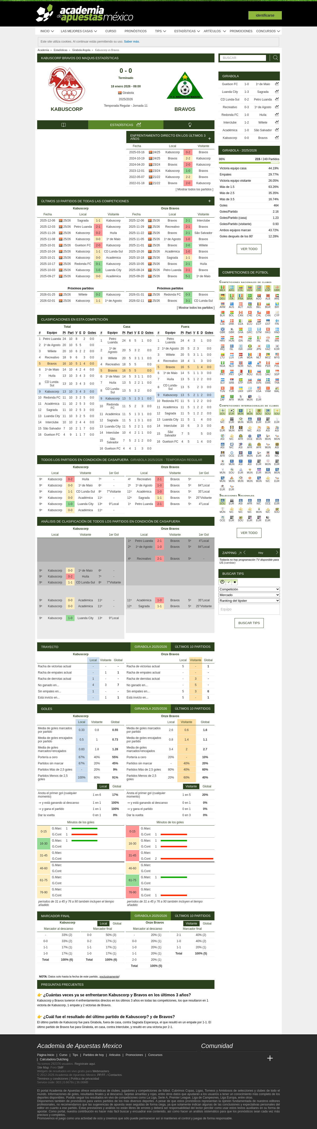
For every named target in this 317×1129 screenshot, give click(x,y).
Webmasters (100, 1071)
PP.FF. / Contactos (109, 1075)
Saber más (131, 41)
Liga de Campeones (205, 1097)
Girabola (126, 93)
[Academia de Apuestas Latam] (251, 1058)
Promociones (241, 31)
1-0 (188, 171)
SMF (60, 1067)
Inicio (47, 31)
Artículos (215, 31)
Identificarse (265, 15)
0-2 (188, 152)
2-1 (98, 226)
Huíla (113, 233)
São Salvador (203, 233)
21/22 (156, 177)
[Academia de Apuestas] (242, 1058)
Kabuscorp (67, 109)
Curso (111, 31)
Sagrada (82, 220)
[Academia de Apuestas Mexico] (205, 1058)
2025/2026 (126, 99)
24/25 (156, 152)
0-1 (98, 264)
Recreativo (172, 226)
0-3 (188, 294)
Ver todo (249, 249)
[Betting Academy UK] (261, 1058)
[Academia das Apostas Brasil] (224, 1058)
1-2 (246, 122)
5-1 (188, 276)
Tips (160, 31)
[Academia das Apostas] (214, 1058)
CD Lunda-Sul (113, 251)
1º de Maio (113, 239)
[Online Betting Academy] (233, 1058)
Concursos (268, 31)
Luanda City (113, 270)
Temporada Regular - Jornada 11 (126, 105)
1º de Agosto (113, 300)
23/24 (156, 164)
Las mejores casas (79, 31)
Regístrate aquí (85, 1064)
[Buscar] (274, 58)
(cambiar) (229, 562)
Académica (113, 257)
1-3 (246, 92)
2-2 (188, 158)
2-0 (188, 164)
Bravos (185, 109)
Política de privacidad (85, 1078)
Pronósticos (136, 31)
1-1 (98, 220)
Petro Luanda (83, 226)
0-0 (98, 239)
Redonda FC (83, 264)
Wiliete (83, 294)
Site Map (43, 1067)
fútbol (166, 1090)
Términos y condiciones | (54, 1078)
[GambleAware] (49, 1125)
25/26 (67, 220)
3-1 (188, 300)
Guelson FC (83, 245)
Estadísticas (187, 31)
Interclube (203, 220)
